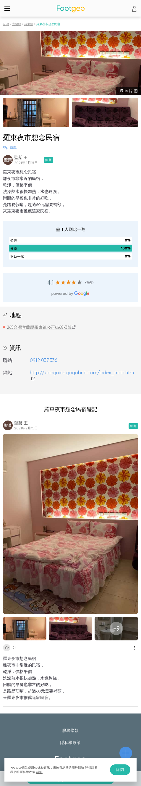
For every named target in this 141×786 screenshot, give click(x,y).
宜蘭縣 (16, 24)
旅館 (13, 147)
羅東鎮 (28, 24)
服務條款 (70, 730)
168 (89, 282)
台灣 (6, 24)
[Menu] (7, 8)
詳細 (39, 772)
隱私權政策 (70, 742)
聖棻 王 (21, 157)
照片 (126, 91)
